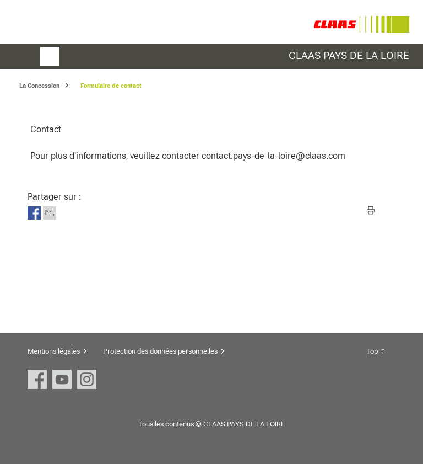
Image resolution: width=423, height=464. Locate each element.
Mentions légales (54, 351)
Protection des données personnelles (160, 351)
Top (372, 351)
